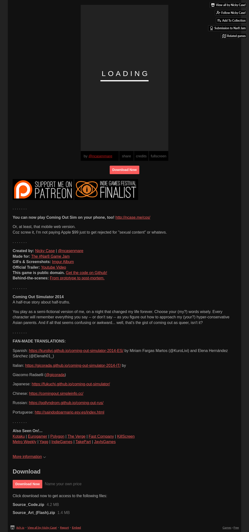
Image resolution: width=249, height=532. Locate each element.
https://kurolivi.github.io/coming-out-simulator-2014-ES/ (76, 351)
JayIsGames (105, 442)
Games (226, 527)
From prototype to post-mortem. (77, 278)
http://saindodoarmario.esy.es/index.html (69, 412)
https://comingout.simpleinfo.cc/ (56, 393)
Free (236, 527)
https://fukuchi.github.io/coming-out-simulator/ (71, 384)
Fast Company (101, 436)
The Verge (77, 436)
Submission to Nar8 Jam (228, 28)
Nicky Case (45, 251)
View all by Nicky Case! (42, 527)
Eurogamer (37, 436)
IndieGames (62, 442)
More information (29, 457)
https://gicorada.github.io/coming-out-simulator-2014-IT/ (73, 365)
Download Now (124, 170)
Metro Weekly (24, 442)
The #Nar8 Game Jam (50, 256)
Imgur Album (63, 262)
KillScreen (126, 436)
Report (64, 527)
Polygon (57, 436)
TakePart (83, 442)
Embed (76, 527)
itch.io (20, 527)
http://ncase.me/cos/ (133, 217)
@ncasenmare (70, 251)
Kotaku (19, 436)
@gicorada (55, 375)
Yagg (43, 442)
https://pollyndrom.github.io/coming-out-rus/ (66, 403)
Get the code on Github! (86, 273)
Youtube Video (53, 267)
